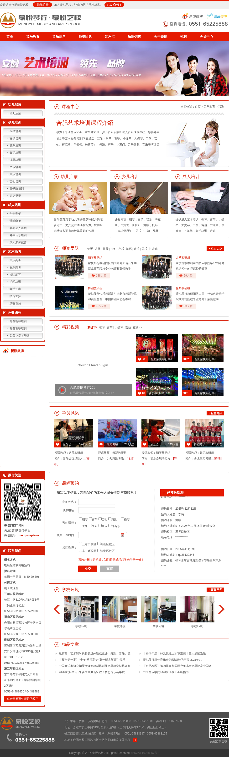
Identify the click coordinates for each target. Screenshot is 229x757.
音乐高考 (59, 36)
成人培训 (14, 205)
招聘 (183, 36)
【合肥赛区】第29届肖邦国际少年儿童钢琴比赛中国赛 (177, 666)
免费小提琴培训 (20, 335)
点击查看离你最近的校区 (22, 698)
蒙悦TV (92, 327)
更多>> (137, 327)
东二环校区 (89, 551)
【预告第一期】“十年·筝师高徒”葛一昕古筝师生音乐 (92, 659)
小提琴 (118, 327)
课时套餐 (15, 221)
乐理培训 (15, 281)
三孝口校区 (89, 544)
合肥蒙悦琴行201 (82, 387)
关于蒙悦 (160, 36)
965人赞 (101, 306)
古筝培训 (15, 138)
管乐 (136, 249)
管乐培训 (15, 145)
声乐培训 (15, 174)
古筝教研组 (183, 257)
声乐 (121, 249)
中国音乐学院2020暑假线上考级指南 (166, 672)
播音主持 (15, 296)
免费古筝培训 (18, 328)
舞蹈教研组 (95, 288)
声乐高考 (15, 260)
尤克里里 (15, 195)
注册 (46, 4)
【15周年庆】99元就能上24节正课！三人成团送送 (174, 653)
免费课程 (14, 312)
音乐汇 (110, 36)
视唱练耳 (15, 274)
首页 (9, 36)
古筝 (98, 249)
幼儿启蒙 (14, 104)
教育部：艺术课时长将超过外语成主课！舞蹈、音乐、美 (94, 653)
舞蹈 (129, 249)
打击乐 (153, 249)
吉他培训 (15, 181)
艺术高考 (14, 251)
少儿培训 (14, 122)
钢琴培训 (15, 131)
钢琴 (90, 249)
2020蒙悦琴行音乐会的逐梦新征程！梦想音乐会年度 (92, 672)
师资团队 (85, 36)
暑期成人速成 (18, 228)
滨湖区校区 (107, 551)
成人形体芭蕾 (18, 242)
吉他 (113, 249)
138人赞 (101, 275)
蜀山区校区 (107, 544)
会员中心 (206, 36)
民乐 (144, 249)
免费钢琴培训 (18, 321)
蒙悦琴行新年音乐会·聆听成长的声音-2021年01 (172, 659)
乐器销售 (134, 36)
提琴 (106, 249)
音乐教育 (32, 36)
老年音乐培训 (18, 235)
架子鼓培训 (17, 188)
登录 (39, 4)
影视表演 (15, 303)
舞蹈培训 (15, 152)
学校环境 (81, 612)
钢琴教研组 (95, 257)
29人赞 (188, 275)
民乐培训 (15, 167)
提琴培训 (15, 160)
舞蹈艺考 (15, 289)
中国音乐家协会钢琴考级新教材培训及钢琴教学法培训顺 (94, 666)
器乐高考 (15, 267)
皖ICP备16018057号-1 (145, 753)
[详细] (130, 458)
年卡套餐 (15, 213)
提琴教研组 (183, 288)
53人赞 (188, 306)
